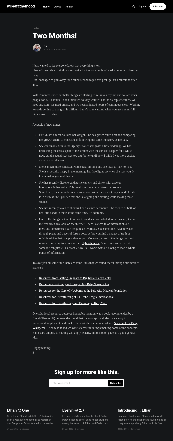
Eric (44, 46)
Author (69, 6)
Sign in (142, 6)
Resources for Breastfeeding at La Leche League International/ (77, 296)
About (57, 6)
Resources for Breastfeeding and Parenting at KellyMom (73, 303)
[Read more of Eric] (37, 48)
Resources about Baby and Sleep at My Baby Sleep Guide (74, 284)
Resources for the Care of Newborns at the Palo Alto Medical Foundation (83, 290)
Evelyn (36, 28)
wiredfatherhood (21, 6)
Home (46, 6)
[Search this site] (133, 6)
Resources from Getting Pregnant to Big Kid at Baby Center (75, 278)
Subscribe (157, 6)
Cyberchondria (91, 243)
